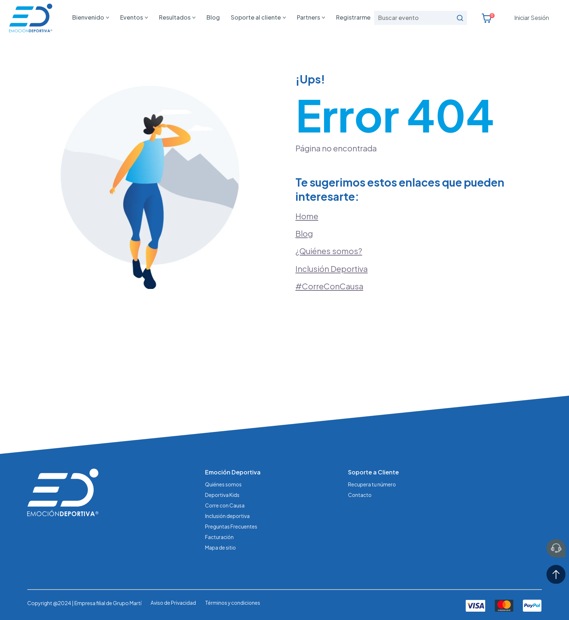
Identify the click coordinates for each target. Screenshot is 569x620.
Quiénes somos (223, 485)
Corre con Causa (225, 505)
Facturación (219, 536)
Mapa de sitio (220, 546)
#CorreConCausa (329, 286)
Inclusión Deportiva (331, 269)
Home (306, 216)
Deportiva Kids (222, 495)
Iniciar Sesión (531, 17)
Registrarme (353, 17)
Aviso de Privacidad (173, 601)
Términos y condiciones (233, 601)
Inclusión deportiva (227, 515)
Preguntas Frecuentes (231, 525)
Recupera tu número (372, 485)
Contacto (360, 495)
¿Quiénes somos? (329, 251)
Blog (213, 17)
